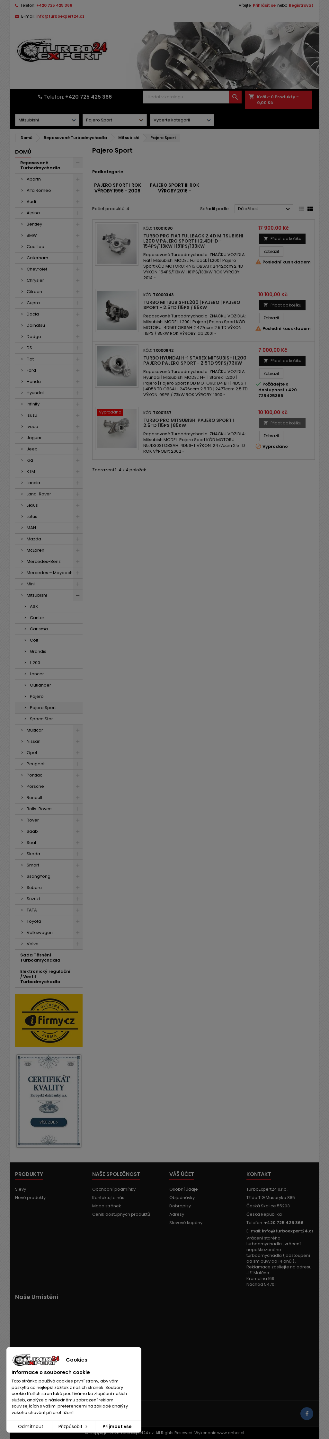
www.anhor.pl (230, 1432)
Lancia (33, 483)
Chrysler (35, 280)
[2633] (117, 413)
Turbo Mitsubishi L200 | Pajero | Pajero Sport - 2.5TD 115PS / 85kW (191, 305)
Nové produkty (30, 1198)
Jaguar (34, 438)
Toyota (34, 921)
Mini (31, 584)
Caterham (37, 258)
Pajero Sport (43, 708)
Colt (34, 640)
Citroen (34, 292)
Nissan (33, 741)
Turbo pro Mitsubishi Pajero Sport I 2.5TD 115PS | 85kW (188, 423)
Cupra (33, 303)
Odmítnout (30, 1426)
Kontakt (258, 1174)
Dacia (33, 314)
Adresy (176, 1214)
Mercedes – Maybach (50, 573)
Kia (30, 460)
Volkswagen (40, 932)
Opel (32, 753)
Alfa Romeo (39, 190)
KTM (31, 471)
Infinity (33, 404)
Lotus (32, 516)
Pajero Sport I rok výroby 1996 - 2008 (117, 188)
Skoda (33, 854)
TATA (32, 910)
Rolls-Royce (39, 809)
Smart (33, 865)
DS (29, 348)
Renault (34, 798)
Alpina (33, 213)
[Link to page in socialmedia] (306, 1413)
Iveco (32, 426)
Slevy (20, 1189)
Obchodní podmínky (114, 1189)
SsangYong (38, 876)
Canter (37, 618)
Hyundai (35, 393)
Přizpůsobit (73, 1426)
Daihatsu (36, 325)
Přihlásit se (264, 5)
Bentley (34, 224)
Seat (31, 842)
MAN (31, 528)
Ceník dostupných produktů (121, 1214)
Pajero (37, 696)
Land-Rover (39, 494)
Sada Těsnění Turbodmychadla (40, 957)
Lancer (37, 674)
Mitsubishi (37, 595)
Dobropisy (180, 1206)
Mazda (34, 539)
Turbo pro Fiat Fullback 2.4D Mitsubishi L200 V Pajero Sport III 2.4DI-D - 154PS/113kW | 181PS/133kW (193, 241)
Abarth (34, 179)
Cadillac (35, 247)
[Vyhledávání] (192, 97)
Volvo (33, 944)
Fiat (30, 359)
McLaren (35, 550)
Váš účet (181, 1174)
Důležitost (265, 209)
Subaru (34, 887)
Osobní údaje (183, 1189)
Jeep (32, 449)
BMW (32, 235)
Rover (33, 820)
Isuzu (32, 415)
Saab (32, 831)
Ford (31, 370)
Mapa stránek (106, 1206)
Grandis (38, 651)
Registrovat (301, 5)
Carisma (39, 629)
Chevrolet (37, 269)
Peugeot (36, 764)
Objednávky (182, 1198)
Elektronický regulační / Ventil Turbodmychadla (45, 976)
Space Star (41, 719)
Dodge (34, 336)
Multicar (35, 730)
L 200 (35, 663)
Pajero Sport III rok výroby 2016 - (174, 188)
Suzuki (33, 899)
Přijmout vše (117, 1426)
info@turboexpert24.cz (60, 16)
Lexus (32, 505)
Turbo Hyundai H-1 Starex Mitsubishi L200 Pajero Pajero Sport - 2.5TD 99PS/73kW (194, 360)
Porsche (35, 786)
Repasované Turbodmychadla (40, 165)
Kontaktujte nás (108, 1198)
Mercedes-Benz (44, 561)
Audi (31, 202)
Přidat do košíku (282, 238)
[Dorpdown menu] (47, 120)
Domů (23, 151)
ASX (34, 606)
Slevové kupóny (185, 1223)
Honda (34, 381)
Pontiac (34, 775)
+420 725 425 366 (54, 5)
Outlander (40, 685)
